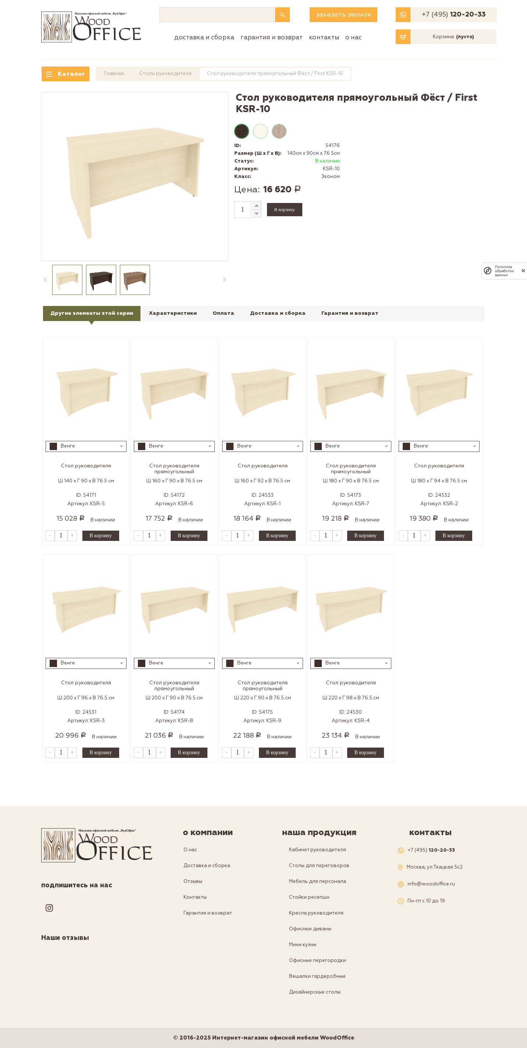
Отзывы (193, 881)
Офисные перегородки (317, 960)
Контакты (324, 37)
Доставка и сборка (204, 37)
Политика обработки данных (504, 271)
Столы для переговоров (319, 866)
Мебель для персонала (317, 881)
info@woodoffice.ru (431, 884)
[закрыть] (523, 271)
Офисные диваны (310, 929)
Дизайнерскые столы (315, 992)
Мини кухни (302, 945)
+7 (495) (454, 14)
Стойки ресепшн (309, 897)
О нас (353, 37)
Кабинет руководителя (317, 850)
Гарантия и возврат (272, 37)
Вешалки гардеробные (317, 976)
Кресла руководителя (316, 913)
